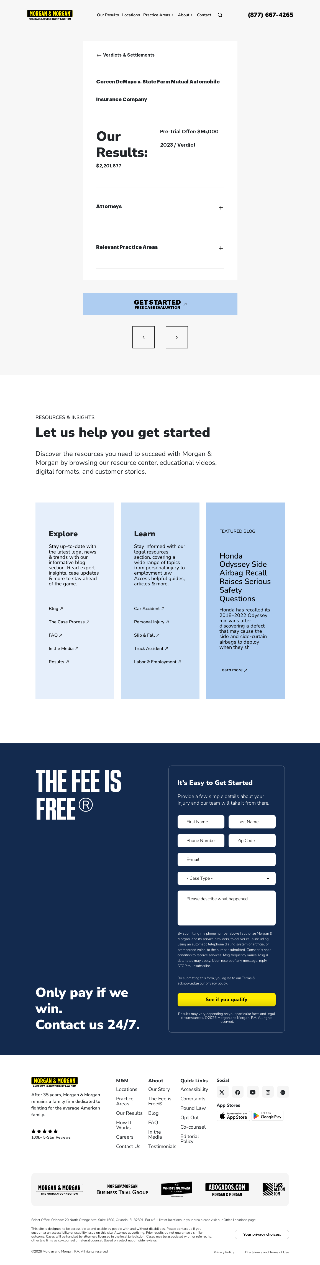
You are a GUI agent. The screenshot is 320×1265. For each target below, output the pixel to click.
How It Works (123, 1125)
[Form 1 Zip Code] (252, 840)
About (186, 15)
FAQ (53, 635)
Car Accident (147, 609)
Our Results (108, 15)
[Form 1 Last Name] (252, 821)
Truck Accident (148, 649)
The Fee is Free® (159, 1101)
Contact (204, 15)
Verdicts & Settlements (129, 55)
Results (56, 662)
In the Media (61, 649)
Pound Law (193, 1108)
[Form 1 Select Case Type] (227, 878)
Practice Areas (159, 15)
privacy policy (216, 983)
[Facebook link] (238, 1092)
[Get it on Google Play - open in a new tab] (268, 1115)
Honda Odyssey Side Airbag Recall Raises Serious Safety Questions (245, 577)
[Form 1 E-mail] (227, 859)
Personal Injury (149, 622)
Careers (125, 1136)
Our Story (159, 1089)
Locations (131, 15)
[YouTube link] (253, 1092)
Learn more (231, 670)
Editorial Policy (189, 1139)
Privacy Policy (224, 1252)
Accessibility (194, 1089)
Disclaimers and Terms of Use (267, 1252)
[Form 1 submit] (227, 999)
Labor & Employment (155, 662)
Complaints (193, 1098)
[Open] (220, 15)
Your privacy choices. (262, 1234)
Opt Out (189, 1117)
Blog (53, 609)
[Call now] (270, 15)
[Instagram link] (268, 1092)
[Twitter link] (222, 1092)
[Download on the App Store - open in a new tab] (234, 1115)
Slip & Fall (144, 635)
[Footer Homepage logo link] (66, 1082)
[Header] (50, 14)
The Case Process (67, 622)
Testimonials (162, 1146)
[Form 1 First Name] (201, 821)
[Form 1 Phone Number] (201, 840)
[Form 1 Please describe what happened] (227, 908)
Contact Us (128, 1146)
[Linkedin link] (283, 1092)
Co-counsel (193, 1126)
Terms (247, 978)
